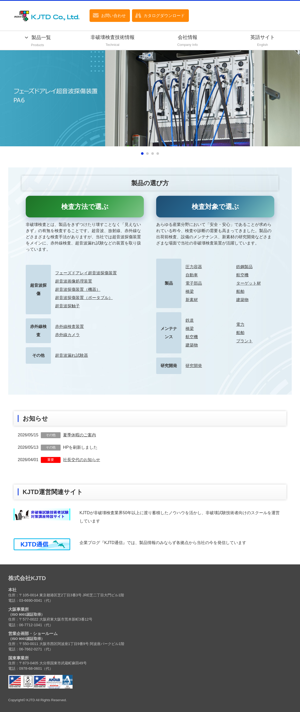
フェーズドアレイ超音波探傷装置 (86, 273)
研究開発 (194, 365)
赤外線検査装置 (69, 326)
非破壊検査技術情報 (112, 41)
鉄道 (190, 320)
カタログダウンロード (164, 15)
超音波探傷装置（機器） (77, 289)
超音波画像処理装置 (73, 281)
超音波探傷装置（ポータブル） (84, 297)
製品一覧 (37, 41)
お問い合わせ (113, 15)
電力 (240, 324)
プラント (244, 341)
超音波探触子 (67, 306)
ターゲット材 (248, 283)
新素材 (192, 300)
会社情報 (187, 41)
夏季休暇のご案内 (79, 435)
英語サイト (262, 41)
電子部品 (194, 283)
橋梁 (190, 291)
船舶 (240, 291)
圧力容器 (194, 267)
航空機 (242, 275)
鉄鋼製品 (244, 267)
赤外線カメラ (67, 335)
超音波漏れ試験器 (71, 355)
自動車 (192, 275)
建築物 (242, 300)
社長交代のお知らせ (81, 459)
